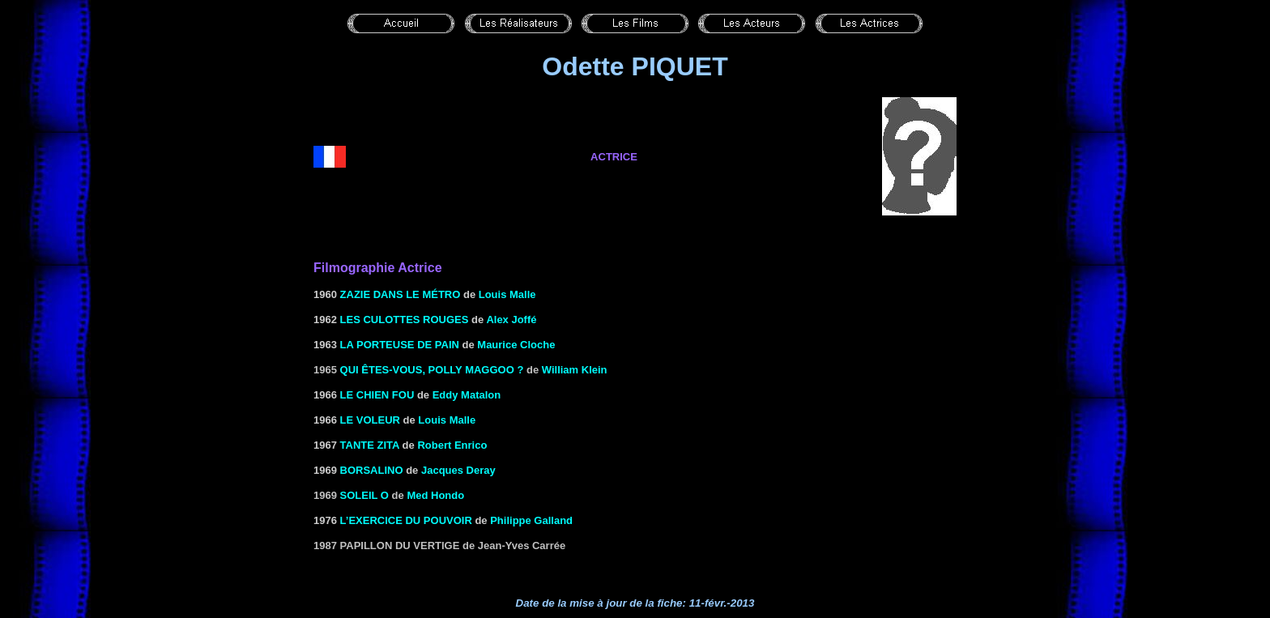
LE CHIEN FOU (377, 395)
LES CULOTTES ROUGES (404, 319)
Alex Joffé (511, 319)
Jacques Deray (458, 470)
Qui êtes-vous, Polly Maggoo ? (432, 370)
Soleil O (364, 495)
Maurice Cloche (516, 345)
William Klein (574, 370)
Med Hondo (435, 495)
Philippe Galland (531, 520)
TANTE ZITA (369, 445)
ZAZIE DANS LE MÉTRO (400, 294)
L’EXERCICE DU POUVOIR (406, 520)
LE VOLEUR (370, 420)
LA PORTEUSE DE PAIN (399, 345)
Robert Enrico (452, 445)
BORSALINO (371, 470)
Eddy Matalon (467, 395)
